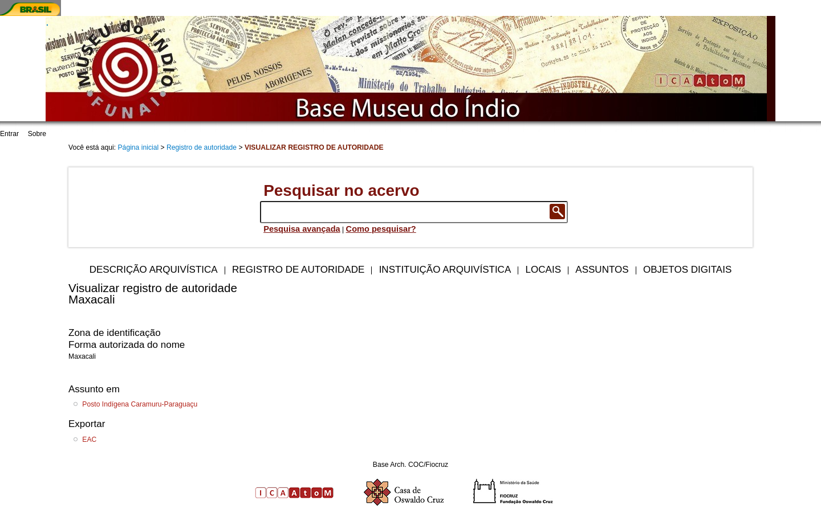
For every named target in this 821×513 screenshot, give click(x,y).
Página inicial (138, 147)
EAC (89, 440)
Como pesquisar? (381, 228)
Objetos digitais (687, 269)
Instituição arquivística (445, 269)
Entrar (9, 134)
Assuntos (601, 269)
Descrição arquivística (154, 269)
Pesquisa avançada (301, 228)
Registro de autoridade (201, 147)
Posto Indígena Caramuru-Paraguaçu (139, 404)
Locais (543, 269)
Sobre (37, 134)
